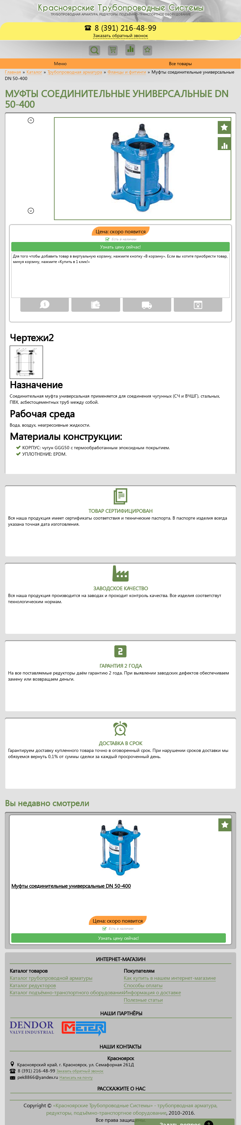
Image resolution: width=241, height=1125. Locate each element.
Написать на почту (76, 1077)
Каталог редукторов (33, 985)
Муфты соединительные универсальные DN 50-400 (71, 885)
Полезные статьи (143, 999)
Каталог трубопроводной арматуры (51, 977)
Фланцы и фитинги (127, 72)
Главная (13, 72)
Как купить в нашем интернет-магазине (170, 977)
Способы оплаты (143, 985)
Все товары (180, 63)
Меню (60, 63)
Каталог (34, 72)
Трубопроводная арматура (74, 72)
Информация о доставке (152, 992)
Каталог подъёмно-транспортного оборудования (67, 992)
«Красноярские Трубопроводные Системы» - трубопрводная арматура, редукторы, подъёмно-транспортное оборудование (131, 1109)
